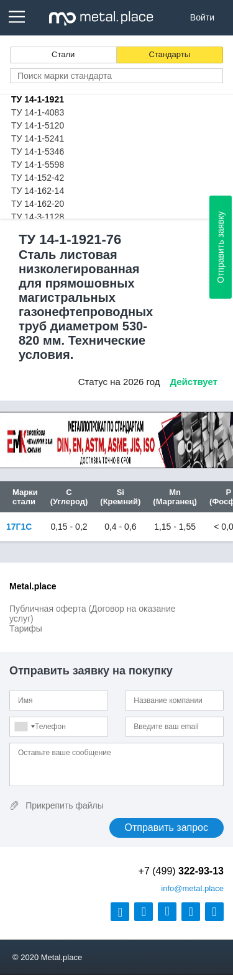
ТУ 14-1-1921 (37, 99)
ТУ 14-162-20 (37, 204)
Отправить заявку (221, 247)
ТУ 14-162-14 (37, 191)
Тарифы (25, 628)
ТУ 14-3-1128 (37, 217)
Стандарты (169, 54)
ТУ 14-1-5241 (37, 138)
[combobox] (24, 726)
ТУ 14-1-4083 (37, 112)
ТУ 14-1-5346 (37, 151)
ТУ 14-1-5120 (37, 125)
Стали (63, 54)
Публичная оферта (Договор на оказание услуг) (92, 614)
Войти (202, 17)
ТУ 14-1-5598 (37, 165)
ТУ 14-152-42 (37, 178)
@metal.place (192, 888)
